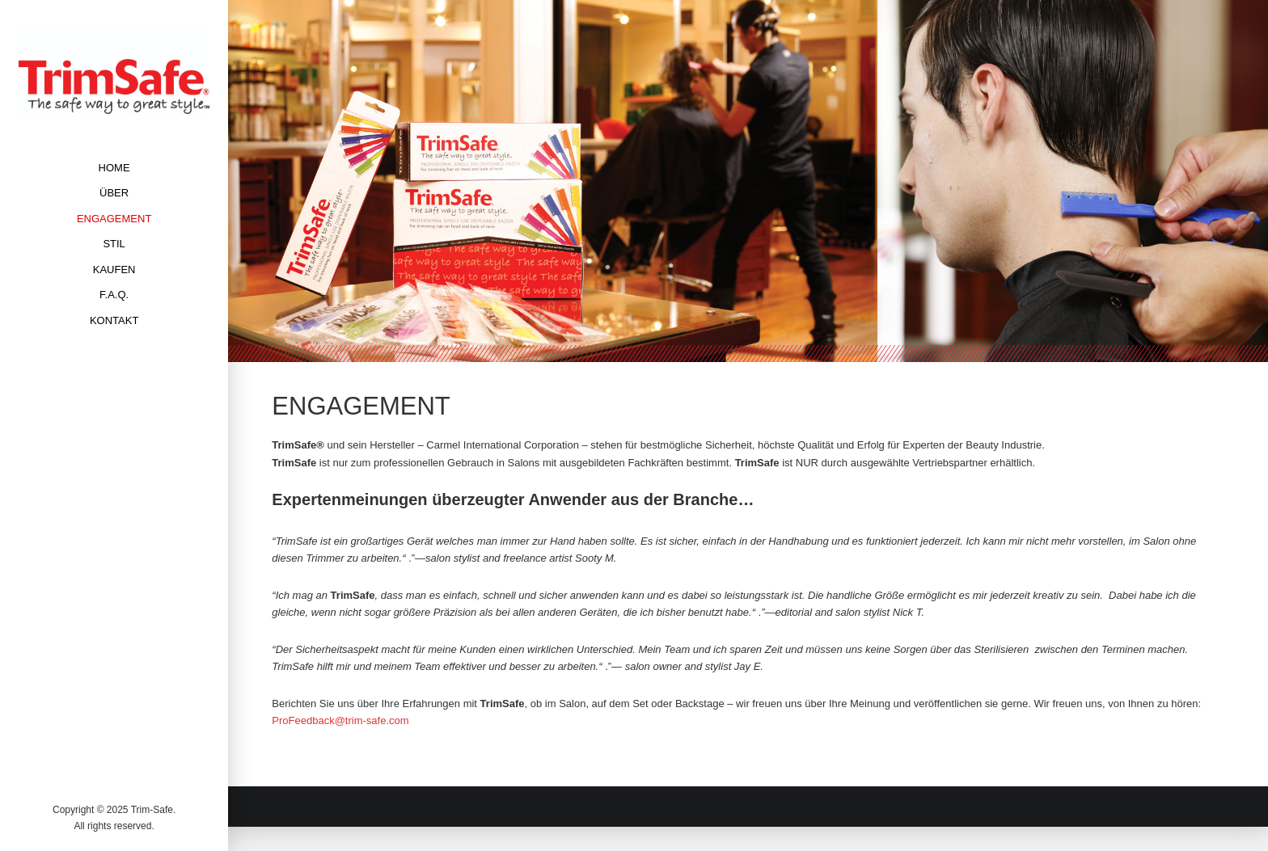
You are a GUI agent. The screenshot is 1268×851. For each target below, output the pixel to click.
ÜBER (114, 193)
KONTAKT (114, 320)
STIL (114, 244)
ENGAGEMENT (114, 219)
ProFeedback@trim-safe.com (340, 720)
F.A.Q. (114, 295)
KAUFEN (114, 269)
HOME (114, 168)
